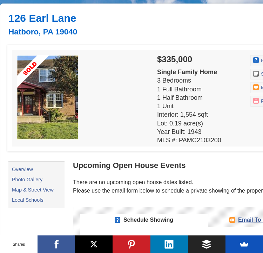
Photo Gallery (27, 179)
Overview (22, 169)
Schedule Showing (148, 220)
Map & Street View (33, 190)
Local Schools (27, 200)
